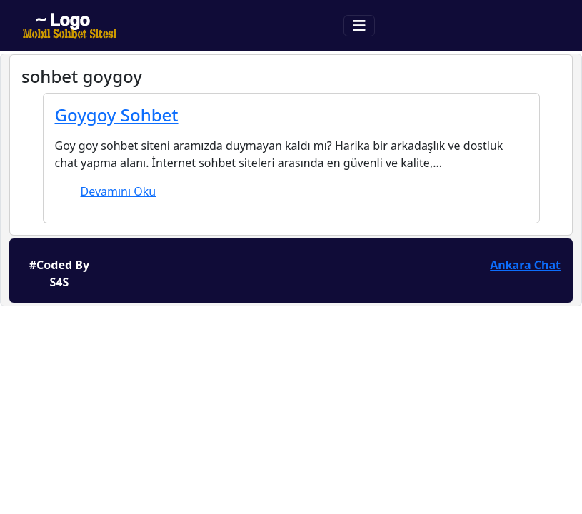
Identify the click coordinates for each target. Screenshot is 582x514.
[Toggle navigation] (359, 25)
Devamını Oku (118, 191)
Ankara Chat (525, 265)
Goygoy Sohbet (117, 114)
